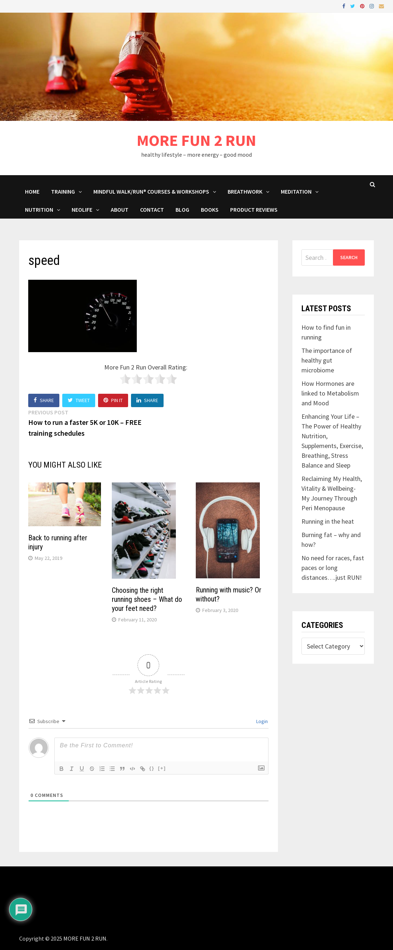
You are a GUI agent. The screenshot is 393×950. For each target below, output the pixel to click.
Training (63, 191)
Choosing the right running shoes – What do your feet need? (147, 599)
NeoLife (82, 209)
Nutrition (39, 209)
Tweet (79, 400)
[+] (162, 768)
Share (44, 400)
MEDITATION (296, 191)
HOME (32, 191)
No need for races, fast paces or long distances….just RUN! (332, 568)
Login (261, 721)
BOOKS (210, 209)
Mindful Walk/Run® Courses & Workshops (151, 191)
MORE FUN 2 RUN (196, 140)
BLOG (182, 209)
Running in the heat (327, 521)
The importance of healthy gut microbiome (326, 360)
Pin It (113, 400)
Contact (152, 209)
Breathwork (245, 191)
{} (152, 768)
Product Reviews (254, 209)
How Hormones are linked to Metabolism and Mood (330, 393)
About (119, 209)
